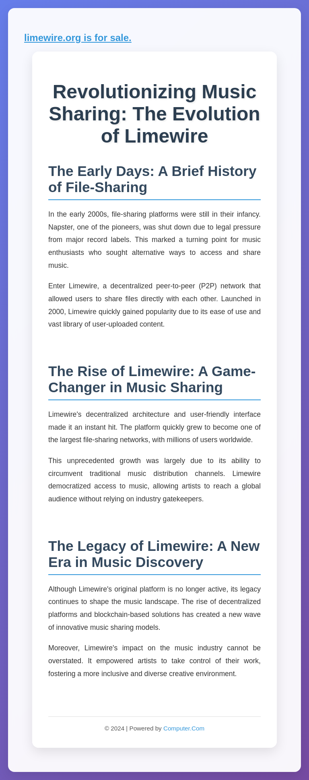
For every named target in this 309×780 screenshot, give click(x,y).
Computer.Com (183, 728)
